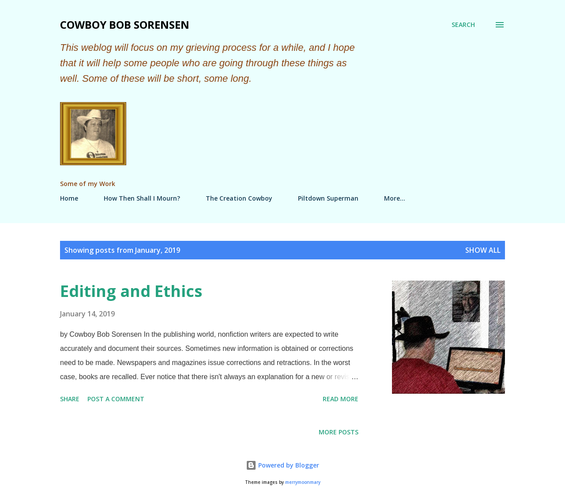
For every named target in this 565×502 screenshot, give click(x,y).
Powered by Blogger (282, 465)
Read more (340, 399)
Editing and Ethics (131, 291)
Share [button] (69, 399)
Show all (483, 250)
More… (394, 198)
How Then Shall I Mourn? (142, 198)
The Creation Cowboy (239, 198)
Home (69, 198)
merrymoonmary (302, 482)
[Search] (463, 24)
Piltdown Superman (328, 198)
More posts (338, 432)
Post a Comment (115, 399)
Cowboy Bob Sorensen (124, 24)
